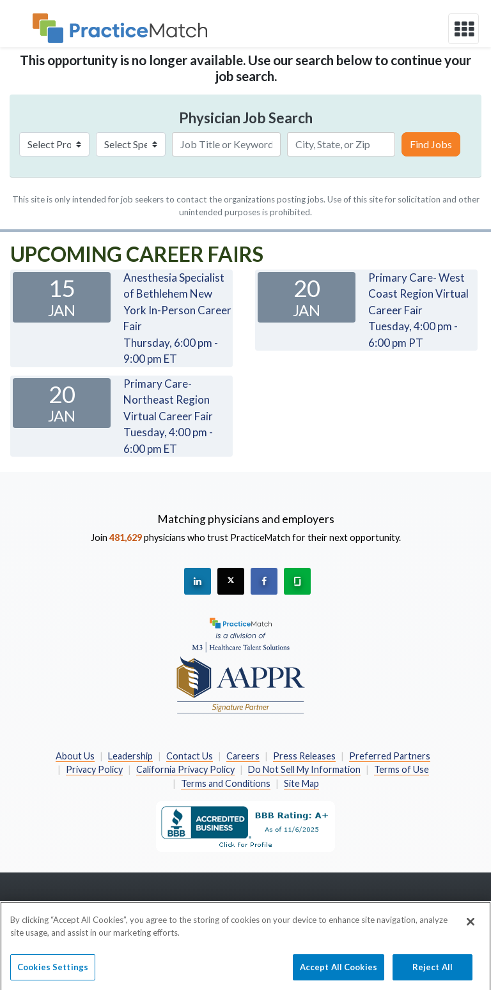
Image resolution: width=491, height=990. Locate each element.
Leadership (130, 755)
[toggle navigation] (463, 28)
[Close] (470, 927)
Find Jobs (431, 144)
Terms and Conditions (225, 783)
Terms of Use (401, 769)
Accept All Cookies (338, 971)
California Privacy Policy (185, 769)
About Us (75, 755)
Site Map (301, 783)
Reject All (432, 971)
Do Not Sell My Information (304, 769)
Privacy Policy (94, 769)
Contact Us (189, 755)
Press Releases (304, 755)
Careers (243, 755)
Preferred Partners (389, 755)
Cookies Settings (52, 971)
